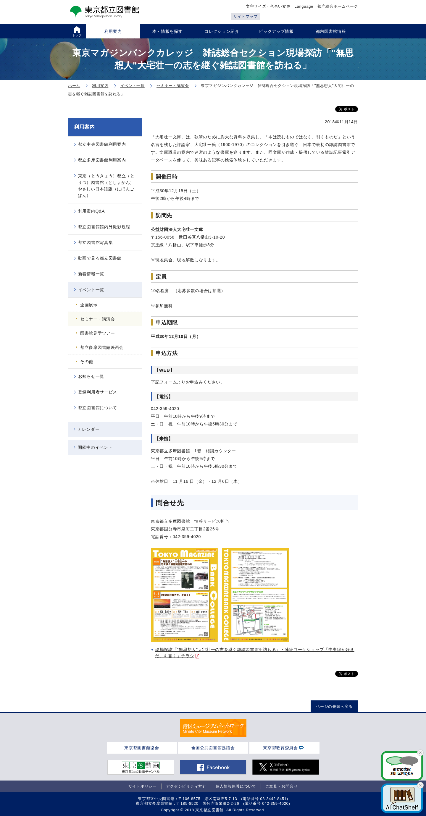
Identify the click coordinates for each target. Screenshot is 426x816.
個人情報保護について (236, 786)
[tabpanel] (213, 728)
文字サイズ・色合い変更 (268, 6)
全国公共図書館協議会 (213, 747)
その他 (86, 361)
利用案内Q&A (91, 211)
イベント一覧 (91, 289)
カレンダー (89, 429)
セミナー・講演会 (97, 319)
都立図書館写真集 (95, 242)
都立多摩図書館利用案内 (102, 160)
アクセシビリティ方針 (186, 786)
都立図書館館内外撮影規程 (104, 226)
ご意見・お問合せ (281, 786)
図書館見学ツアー (97, 333)
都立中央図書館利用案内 (102, 144)
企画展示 (89, 304)
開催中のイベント (95, 447)
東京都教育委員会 (280, 747)
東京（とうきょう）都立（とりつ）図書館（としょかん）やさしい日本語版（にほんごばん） (106, 186)
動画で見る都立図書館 (100, 258)
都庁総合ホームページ (337, 6)
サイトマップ (245, 16)
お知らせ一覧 (91, 376)
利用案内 (84, 127)
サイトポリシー (142, 786)
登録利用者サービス (97, 392)
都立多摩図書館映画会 (102, 347)
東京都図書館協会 (141, 747)
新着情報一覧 (91, 273)
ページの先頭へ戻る (334, 706)
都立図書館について (97, 407)
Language (304, 6)
